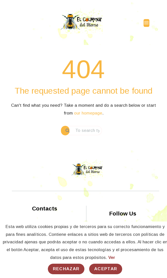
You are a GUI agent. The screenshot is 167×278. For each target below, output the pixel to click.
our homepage (88, 113)
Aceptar (105, 268)
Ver (111, 257)
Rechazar (66, 268)
